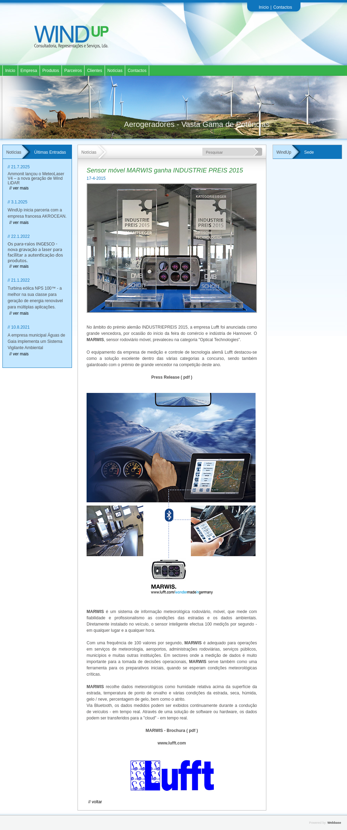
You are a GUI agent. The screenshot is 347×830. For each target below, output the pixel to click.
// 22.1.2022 (19, 236)
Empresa (29, 70)
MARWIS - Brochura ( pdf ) (172, 730)
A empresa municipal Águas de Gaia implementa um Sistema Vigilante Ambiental (36, 341)
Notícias (114, 70)
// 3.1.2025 (17, 202)
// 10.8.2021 (19, 327)
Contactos (282, 7)
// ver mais (19, 188)
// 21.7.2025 (19, 166)
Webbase (334, 822)
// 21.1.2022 (19, 280)
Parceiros (73, 70)
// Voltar (95, 801)
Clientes (94, 70)
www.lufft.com (172, 743)
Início (264, 7)
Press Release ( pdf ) (171, 377)
